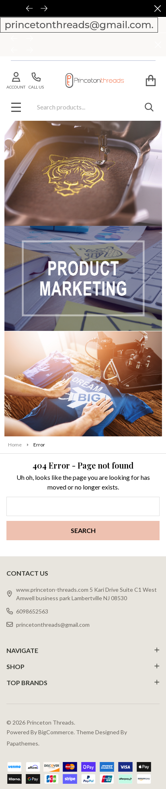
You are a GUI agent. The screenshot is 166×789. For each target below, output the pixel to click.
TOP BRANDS (83, 682)
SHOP (83, 666)
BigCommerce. (56, 732)
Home (15, 445)
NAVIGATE (83, 650)
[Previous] (14, 39)
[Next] (30, 39)
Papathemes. (22, 743)
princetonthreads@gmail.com (48, 624)
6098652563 (27, 611)
